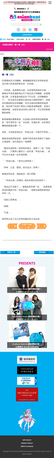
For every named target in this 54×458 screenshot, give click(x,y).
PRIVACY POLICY (27, 443)
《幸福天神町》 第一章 (22, 39)
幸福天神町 (10, 39)
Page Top (44, 252)
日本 (2, 54)
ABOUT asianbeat (27, 446)
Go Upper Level (10, 252)
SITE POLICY (27, 440)
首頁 (4, 39)
